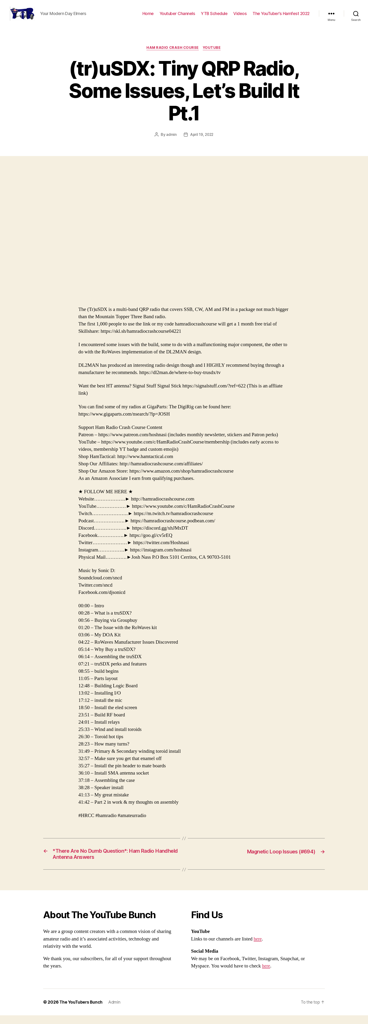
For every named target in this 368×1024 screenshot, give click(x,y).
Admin (115, 1010)
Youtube (213, 55)
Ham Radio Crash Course (172, 55)
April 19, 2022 (201, 142)
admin (171, 142)
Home (148, 17)
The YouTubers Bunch (81, 1010)
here (258, 947)
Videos (240, 17)
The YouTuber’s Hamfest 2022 (281, 17)
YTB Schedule (214, 17)
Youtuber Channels (177, 17)
